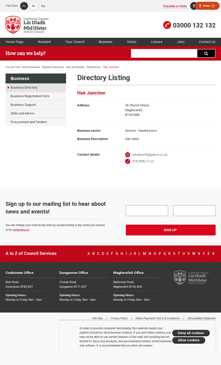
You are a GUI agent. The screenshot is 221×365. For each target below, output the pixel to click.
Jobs (181, 42)
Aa (24, 5)
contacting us (21, 229)
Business (105, 42)
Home (25, 67)
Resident (44, 42)
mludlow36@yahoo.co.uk (146, 154)
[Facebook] (194, 6)
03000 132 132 (194, 25)
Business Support (23, 105)
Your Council (74, 42)
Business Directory (53, 67)
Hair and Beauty (75, 67)
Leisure (156, 42)
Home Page (14, 42)
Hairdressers (94, 67)
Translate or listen (175, 6)
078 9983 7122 (139, 161)
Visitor (132, 42)
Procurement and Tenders (29, 122)
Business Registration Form (30, 96)
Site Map (98, 318)
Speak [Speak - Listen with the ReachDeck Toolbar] (207, 6)
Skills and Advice (22, 113)
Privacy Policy (119, 318)
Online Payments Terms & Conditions (158, 318)
